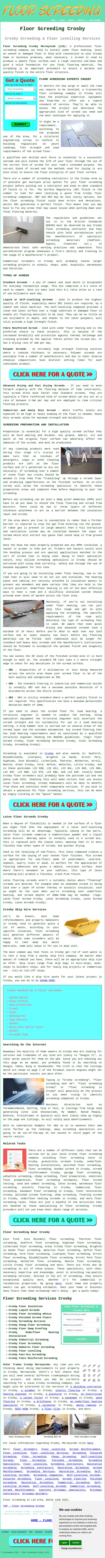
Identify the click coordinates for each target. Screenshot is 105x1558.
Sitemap (5, 1532)
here (58, 1283)
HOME (53, 20)
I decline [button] (75, 1543)
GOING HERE (47, 980)
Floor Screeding (34, 1456)
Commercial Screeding (74, 1482)
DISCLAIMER (94, 20)
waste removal (86, 1405)
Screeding (79, 1453)
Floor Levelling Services (49, 1453)
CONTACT (82, 20)
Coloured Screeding (17, 1479)
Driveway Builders (34, 1493)
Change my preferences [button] (71, 1548)
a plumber (28, 1390)
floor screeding (23, 783)
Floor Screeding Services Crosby (37, 1299)
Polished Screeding (67, 1460)
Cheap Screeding (63, 1456)
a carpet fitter (31, 1397)
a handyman (69, 1397)
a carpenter (47, 1405)
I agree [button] (64, 1543)
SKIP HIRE (21, 1409)
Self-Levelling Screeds (83, 1475)
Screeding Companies (48, 1475)
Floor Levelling (53, 1449)
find (16, 1239)
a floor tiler (51, 1409)
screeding (9, 1268)
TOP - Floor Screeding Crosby (23, 1506)
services (72, 786)
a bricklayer (43, 1401)
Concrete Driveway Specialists (62, 1490)
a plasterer (54, 1394)
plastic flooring (68, 1390)
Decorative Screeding (73, 1467)
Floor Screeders (25, 1449)
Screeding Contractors (67, 1464)
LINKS (62, 20)
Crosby (49, 753)
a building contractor (86, 1386)
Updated (38, 1532)
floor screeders (25, 775)
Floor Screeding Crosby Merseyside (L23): (35, 46)
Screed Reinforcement (84, 1449)
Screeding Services (41, 1471)
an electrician (91, 1394)
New (30, 1532)
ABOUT (71, 20)
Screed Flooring (74, 1479)
